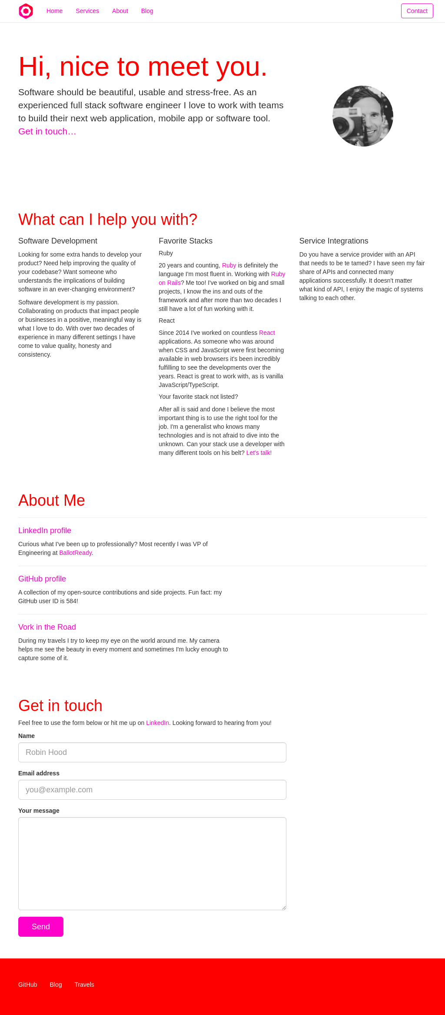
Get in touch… (47, 131)
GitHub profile (42, 578)
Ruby (229, 265)
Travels (84, 984)
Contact (417, 19)
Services (87, 19)
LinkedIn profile (44, 530)
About (120, 19)
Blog (147, 19)
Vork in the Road (47, 627)
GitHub (27, 984)
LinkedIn (157, 722)
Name (26, 735)
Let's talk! (259, 452)
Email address (39, 773)
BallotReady (75, 552)
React (267, 332)
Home (54, 19)
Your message (39, 810)
